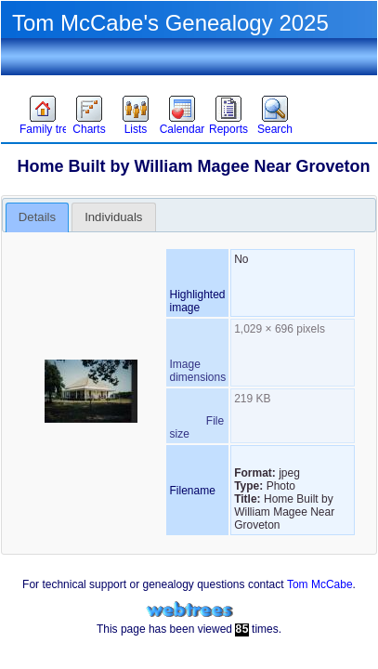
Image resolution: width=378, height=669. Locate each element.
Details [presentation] (37, 217)
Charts (88, 129)
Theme (101, 79)
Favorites (44, 79)
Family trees (43, 129)
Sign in (209, 79)
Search (275, 129)
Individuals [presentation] (113, 217)
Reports (228, 129)
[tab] (38, 217)
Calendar (182, 129)
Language (327, 79)
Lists (136, 129)
